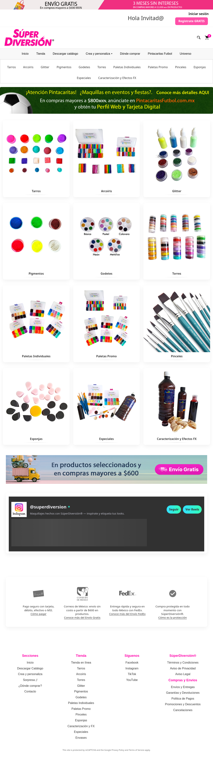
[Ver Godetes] (106, 241)
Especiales (81, 731)
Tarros (81, 668)
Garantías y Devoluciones (182, 692)
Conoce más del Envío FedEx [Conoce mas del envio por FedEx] (127, 614)
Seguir (174, 511)
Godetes (81, 697)
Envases (81, 737)
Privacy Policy (118, 750)
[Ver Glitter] (176, 158)
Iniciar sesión (199, 14)
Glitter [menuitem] (45, 67)
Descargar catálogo (65, 53)
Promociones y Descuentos (183, 704)
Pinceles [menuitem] (180, 67)
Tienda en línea (81, 662)
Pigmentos (81, 691)
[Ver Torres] (176, 241)
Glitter (81, 685)
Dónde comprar (130, 53)
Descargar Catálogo (30, 668)
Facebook (131, 662)
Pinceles (81, 714)
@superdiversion (48, 509)
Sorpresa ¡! (30, 679)
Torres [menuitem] (101, 67)
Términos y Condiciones (183, 662)
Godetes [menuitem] (84, 67)
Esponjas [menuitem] (200, 67)
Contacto (30, 691)
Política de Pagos (182, 698)
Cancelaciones (182, 710)
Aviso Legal (182, 674)
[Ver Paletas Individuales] (36, 323)
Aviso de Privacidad (183, 668)
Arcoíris (81, 674)
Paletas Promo (81, 708)
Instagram (131, 668)
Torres (81, 679)
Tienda (40, 53)
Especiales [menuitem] (84, 78)
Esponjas (81, 720)
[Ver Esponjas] (36, 406)
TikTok (132, 674)
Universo (185, 53)
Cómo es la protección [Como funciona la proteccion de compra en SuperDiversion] (172, 617)
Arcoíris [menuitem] (28, 67)
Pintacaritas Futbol (160, 53)
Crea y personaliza (98, 53)
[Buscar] (199, 37)
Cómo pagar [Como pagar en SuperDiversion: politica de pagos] (38, 614)
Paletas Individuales (81, 703)
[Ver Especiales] (106, 406)
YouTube (132, 679)
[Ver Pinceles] (176, 323)
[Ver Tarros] (36, 158)
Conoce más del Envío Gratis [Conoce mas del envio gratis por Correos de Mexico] (82, 617)
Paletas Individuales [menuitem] (126, 67)
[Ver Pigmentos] (36, 241)
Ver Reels (192, 511)
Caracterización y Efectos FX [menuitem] (117, 78)
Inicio (25, 53)
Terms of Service (136, 750)
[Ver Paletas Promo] (106, 323)
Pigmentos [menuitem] (64, 67)
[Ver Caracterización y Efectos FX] (176, 406)
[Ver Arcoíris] (106, 158)
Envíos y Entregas (183, 687)
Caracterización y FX (81, 726)
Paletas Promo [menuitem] (158, 67)
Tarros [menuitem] (11, 67)
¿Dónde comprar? (30, 685)
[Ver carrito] (207, 37)
